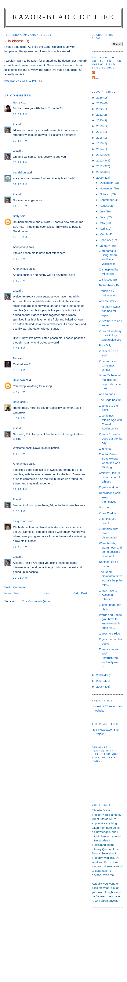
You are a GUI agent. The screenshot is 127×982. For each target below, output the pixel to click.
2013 (99, 154)
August (104, 205)
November (107, 188)
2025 (99, 103)
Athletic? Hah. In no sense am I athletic (109, 477)
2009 (99, 177)
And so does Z (108, 394)
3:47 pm (19, 391)
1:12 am (19, 258)
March (104, 234)
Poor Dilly (105, 345)
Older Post (80, 593)
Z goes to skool (108, 487)
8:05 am (19, 511)
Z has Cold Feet (109, 513)
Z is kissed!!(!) (108, 279)
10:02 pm (20, 114)
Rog (15, 102)
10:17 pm (20, 140)
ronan (96, 78)
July (103, 211)
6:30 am (19, 280)
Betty (16, 216)
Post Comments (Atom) (37, 601)
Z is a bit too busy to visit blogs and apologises (110, 335)
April (103, 228)
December (107, 182)
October (105, 194)
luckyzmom (20, 521)
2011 (99, 166)
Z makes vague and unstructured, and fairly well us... (109, 658)
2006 (99, 686)
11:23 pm (20, 184)
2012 (99, 160)
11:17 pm (20, 489)
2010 (99, 171)
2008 (99, 675)
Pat (15, 358)
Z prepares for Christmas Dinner (108, 365)
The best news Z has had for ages (109, 311)
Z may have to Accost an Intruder (108, 595)
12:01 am (20, 577)
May (103, 222)
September (107, 199)
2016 (99, 137)
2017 (99, 131)
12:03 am (20, 237)
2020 (99, 120)
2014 (99, 149)
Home (46, 593)
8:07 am (19, 348)
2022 (99, 109)
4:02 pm (19, 418)
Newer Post (11, 593)
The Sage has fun (110, 400)
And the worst (107, 301)
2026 (99, 97)
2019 (99, 126)
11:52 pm (20, 546)
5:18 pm (19, 453)
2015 (99, 143)
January (105, 245)
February (106, 240)
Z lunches (105, 448)
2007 (99, 680)
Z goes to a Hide (109, 633)
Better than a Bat (109, 285)
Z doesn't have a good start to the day (110, 438)
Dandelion (19, 172)
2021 (99, 114)
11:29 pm (20, 206)
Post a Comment (15, 587)
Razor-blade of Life (63, 17)
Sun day (104, 507)
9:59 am (19, 370)
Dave (16, 401)
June (103, 217)
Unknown (19, 380)
